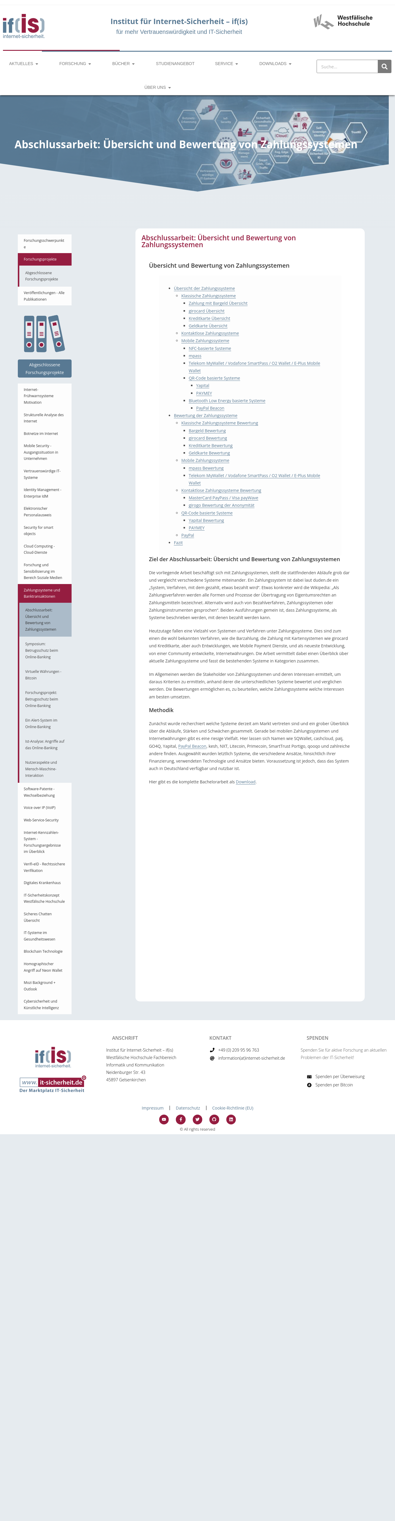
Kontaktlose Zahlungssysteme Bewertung (221, 490)
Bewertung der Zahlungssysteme (205, 415)
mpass (195, 356)
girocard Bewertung (208, 438)
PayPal (187, 535)
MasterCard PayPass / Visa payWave (223, 498)
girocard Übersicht (207, 311)
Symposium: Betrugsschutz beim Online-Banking (41, 650)
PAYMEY (204, 393)
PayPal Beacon (210, 408)
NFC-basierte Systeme (210, 348)
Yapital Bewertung (206, 520)
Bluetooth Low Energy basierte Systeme (227, 400)
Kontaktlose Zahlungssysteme (210, 333)
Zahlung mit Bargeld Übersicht (218, 303)
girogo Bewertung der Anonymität (221, 505)
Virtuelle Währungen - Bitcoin (43, 675)
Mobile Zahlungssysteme (205, 340)
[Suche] (384, 66)
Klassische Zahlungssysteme (208, 296)
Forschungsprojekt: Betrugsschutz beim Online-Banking (41, 699)
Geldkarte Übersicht (208, 326)
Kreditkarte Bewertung (211, 445)
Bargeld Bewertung (207, 430)
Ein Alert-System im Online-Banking (41, 723)
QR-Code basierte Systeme (214, 378)
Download (245, 782)
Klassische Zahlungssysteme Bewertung (219, 423)
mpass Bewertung (206, 468)
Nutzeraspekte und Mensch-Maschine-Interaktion (41, 769)
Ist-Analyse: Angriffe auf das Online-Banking (44, 744)
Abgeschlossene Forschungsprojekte (41, 276)
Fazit (178, 542)
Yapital (202, 385)
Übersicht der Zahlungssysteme (204, 288)
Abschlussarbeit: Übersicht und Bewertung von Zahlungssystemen (40, 620)
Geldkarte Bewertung (209, 453)
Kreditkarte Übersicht (209, 318)
